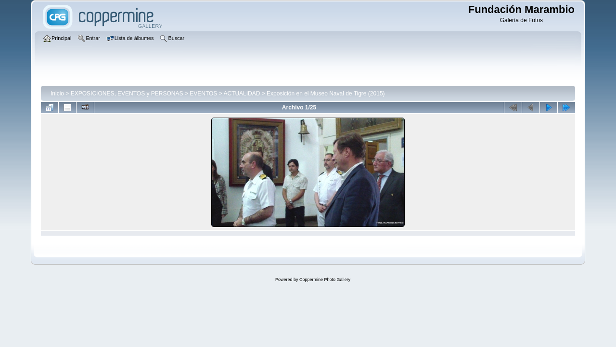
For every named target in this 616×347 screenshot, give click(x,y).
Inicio (57, 93)
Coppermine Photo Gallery (324, 279)
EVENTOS (203, 93)
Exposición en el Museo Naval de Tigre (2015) (326, 93)
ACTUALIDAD (241, 93)
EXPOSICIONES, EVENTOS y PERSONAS (127, 93)
